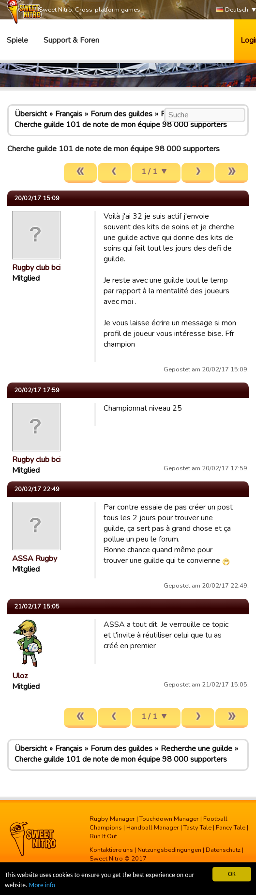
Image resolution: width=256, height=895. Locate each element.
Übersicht (31, 114)
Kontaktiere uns (111, 850)
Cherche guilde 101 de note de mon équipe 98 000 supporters (121, 124)
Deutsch (232, 10)
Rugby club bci (36, 267)
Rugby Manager (112, 819)
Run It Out (103, 836)
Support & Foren (71, 40)
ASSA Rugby (34, 558)
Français (68, 114)
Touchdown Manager (169, 819)
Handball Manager (152, 827)
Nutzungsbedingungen (169, 850)
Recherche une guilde (196, 748)
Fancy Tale (230, 827)
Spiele (17, 40)
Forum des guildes (121, 114)
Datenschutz (223, 850)
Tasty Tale (197, 827)
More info (42, 885)
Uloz (20, 676)
